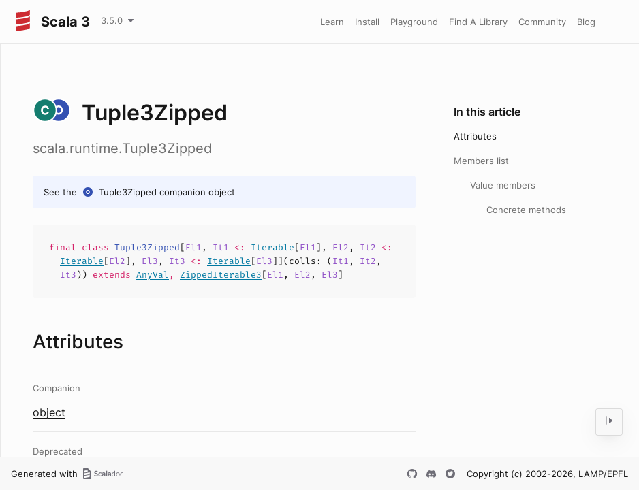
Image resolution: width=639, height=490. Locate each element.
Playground (414, 21)
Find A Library (478, 21)
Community (542, 21)
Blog (586, 21)
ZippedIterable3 (221, 274)
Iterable (272, 247)
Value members (502, 185)
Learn (332, 21)
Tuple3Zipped (128, 191)
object (49, 412)
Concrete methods (526, 209)
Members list (481, 160)
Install (367, 21)
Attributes (475, 136)
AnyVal (152, 274)
